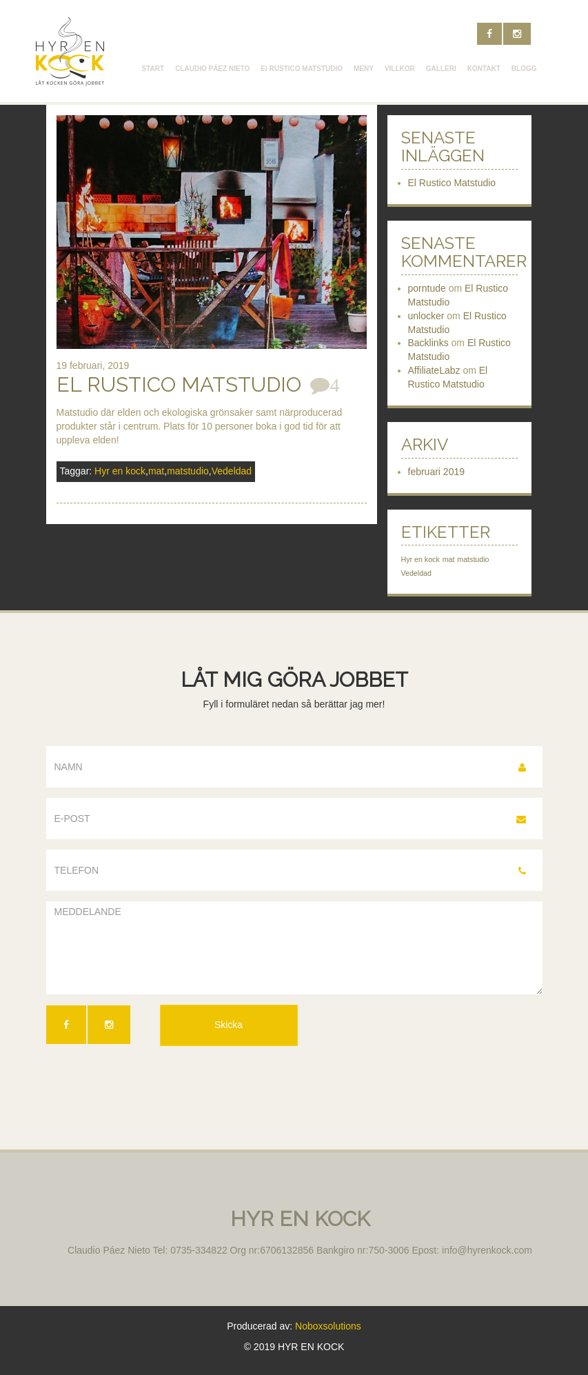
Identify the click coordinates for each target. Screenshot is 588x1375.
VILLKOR (400, 68)
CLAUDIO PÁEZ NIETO (212, 68)
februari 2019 (436, 471)
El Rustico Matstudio (179, 384)
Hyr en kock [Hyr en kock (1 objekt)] (420, 559)
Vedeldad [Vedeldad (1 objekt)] (416, 573)
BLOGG (524, 68)
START (153, 68)
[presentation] (151, 1087)
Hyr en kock (119, 470)
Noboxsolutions (328, 1326)
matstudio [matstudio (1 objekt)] (473, 559)
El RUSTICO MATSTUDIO (302, 68)
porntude (427, 288)
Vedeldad (232, 470)
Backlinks (428, 342)
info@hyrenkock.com (487, 1250)
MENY (364, 68)
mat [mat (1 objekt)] (449, 559)
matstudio (188, 470)
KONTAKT (483, 68)
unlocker (426, 315)
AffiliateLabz (434, 370)
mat (156, 470)
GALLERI (441, 68)
